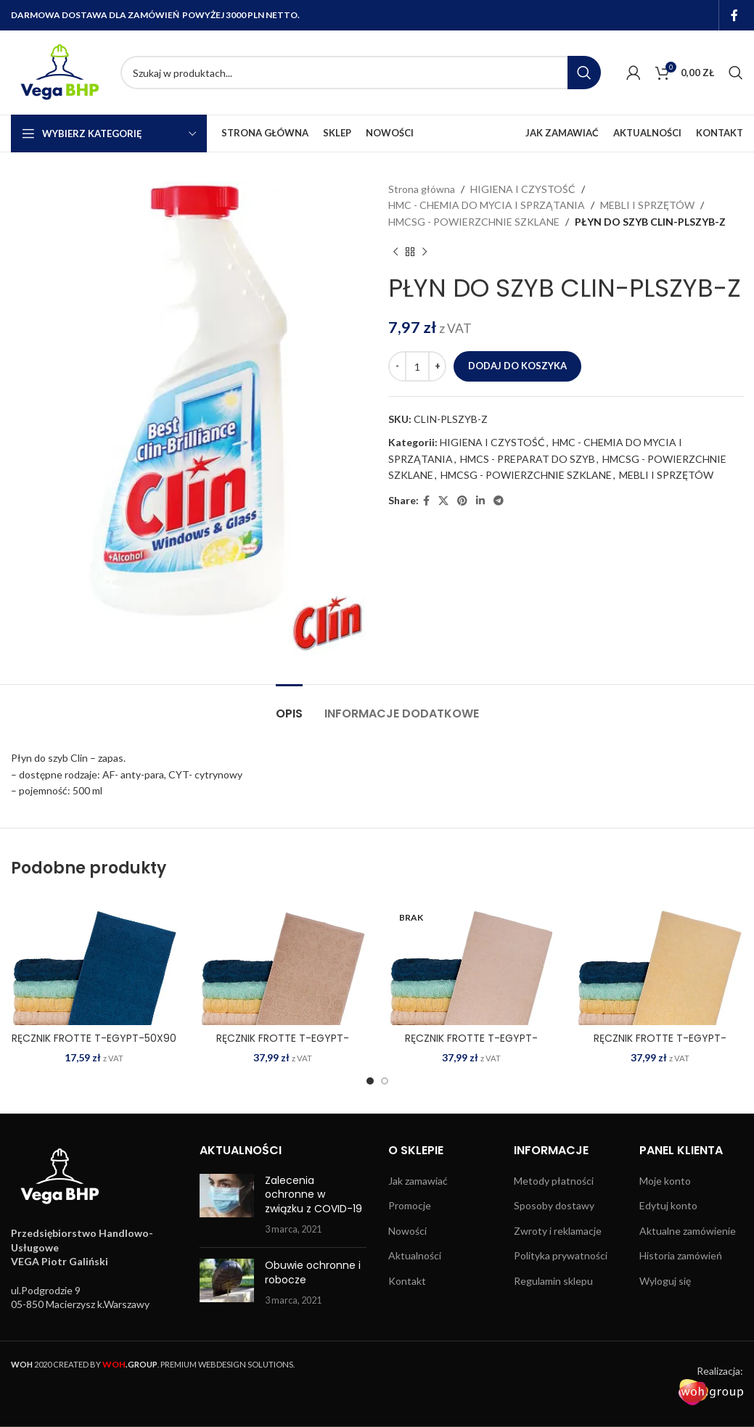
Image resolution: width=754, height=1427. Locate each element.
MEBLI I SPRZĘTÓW (647, 205)
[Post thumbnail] (227, 1205)
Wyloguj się (665, 1281)
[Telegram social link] (498, 501)
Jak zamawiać (418, 1181)
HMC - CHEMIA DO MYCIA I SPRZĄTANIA (486, 205)
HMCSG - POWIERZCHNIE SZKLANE (474, 221)
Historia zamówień (680, 1255)
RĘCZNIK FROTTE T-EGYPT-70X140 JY (660, 1045)
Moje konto (665, 1181)
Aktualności (414, 1255)
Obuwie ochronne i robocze (313, 1272)
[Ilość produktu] (417, 366)
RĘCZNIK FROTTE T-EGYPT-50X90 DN (94, 1045)
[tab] (289, 706)
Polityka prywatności (560, 1255)
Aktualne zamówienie (687, 1231)
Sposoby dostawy (554, 1205)
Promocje (409, 1205)
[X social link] (443, 501)
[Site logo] (58, 71)
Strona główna (421, 189)
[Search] (360, 72)
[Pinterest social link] (462, 501)
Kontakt (407, 1281)
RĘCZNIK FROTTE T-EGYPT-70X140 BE (282, 1045)
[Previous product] (395, 251)
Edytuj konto (668, 1205)
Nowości (407, 1231)
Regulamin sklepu (553, 1281)
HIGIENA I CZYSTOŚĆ (522, 189)
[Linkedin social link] (480, 501)
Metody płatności (554, 1181)
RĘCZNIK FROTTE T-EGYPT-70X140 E (471, 1045)
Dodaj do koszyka (517, 365)
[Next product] (424, 251)
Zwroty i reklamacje (558, 1231)
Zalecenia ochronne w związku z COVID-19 (313, 1194)
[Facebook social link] (734, 15)
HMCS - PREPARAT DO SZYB (527, 459)
